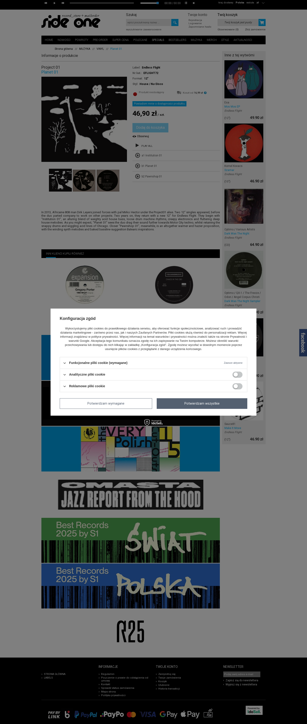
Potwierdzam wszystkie (202, 403)
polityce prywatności (104, 337)
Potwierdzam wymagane (105, 403)
